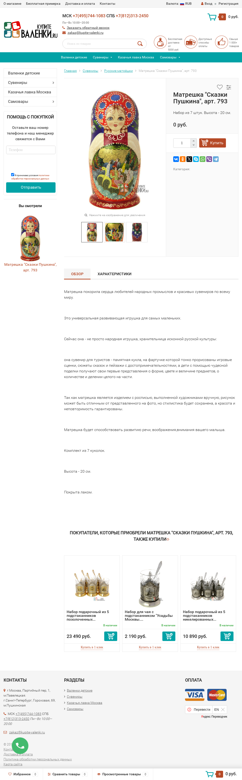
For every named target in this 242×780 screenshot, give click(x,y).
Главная (70, 71)
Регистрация (228, 3)
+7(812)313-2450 (132, 15)
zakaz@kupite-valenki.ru (86, 33)
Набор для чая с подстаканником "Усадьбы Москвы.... (149, 616)
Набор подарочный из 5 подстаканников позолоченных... (88, 616)
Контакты (107, 3)
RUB (179, 3)
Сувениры (100, 57)
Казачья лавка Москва (136, 57)
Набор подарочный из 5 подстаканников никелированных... (204, 616)
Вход (206, 3)
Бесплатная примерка (43, 3)
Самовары (168, 57)
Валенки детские (74, 57)
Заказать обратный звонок (88, 28)
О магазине (12, 3)
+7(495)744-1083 (89, 15)
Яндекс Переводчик (214, 716)
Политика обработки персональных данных (38, 759)
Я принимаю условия (30, 176)
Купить (216, 142)
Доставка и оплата (80, 3)
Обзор (77, 274)
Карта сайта (13, 764)
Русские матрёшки (118, 71)
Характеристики (114, 274)
